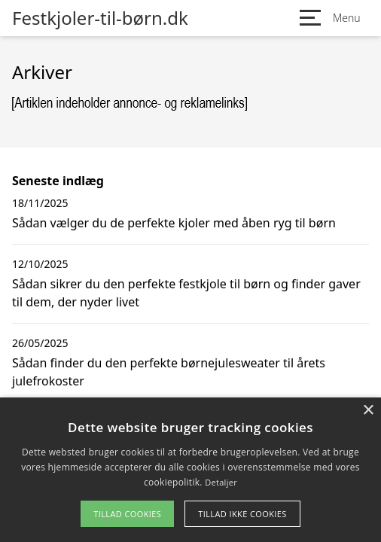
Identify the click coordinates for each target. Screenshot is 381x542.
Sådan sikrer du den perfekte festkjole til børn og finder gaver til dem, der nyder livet (186, 293)
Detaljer (221, 482)
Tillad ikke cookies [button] (242, 513)
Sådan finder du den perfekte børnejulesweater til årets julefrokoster (168, 372)
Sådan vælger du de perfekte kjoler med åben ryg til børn (174, 223)
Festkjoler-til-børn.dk (100, 18)
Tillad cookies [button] (127, 513)
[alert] (190, 469)
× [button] (367, 410)
